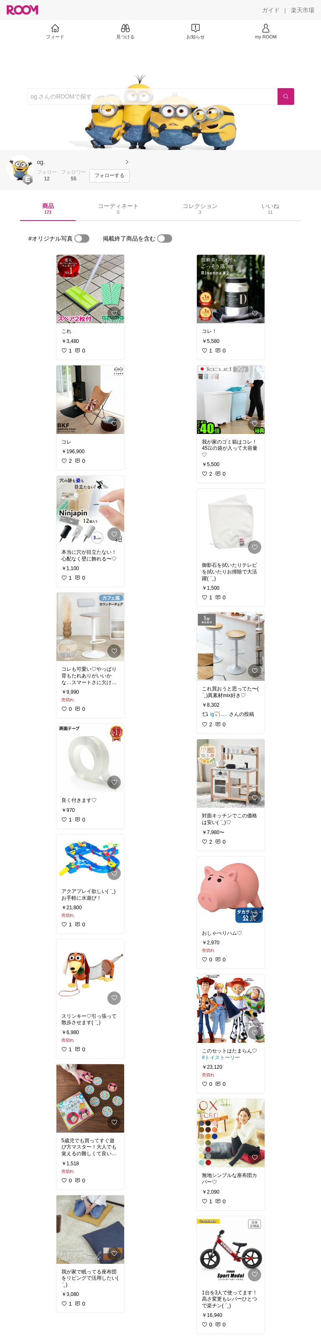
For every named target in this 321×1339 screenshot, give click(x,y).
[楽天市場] (302, 10)
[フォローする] (109, 176)
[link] (90, 289)
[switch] (81, 238)
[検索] (286, 96)
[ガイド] (271, 10)
